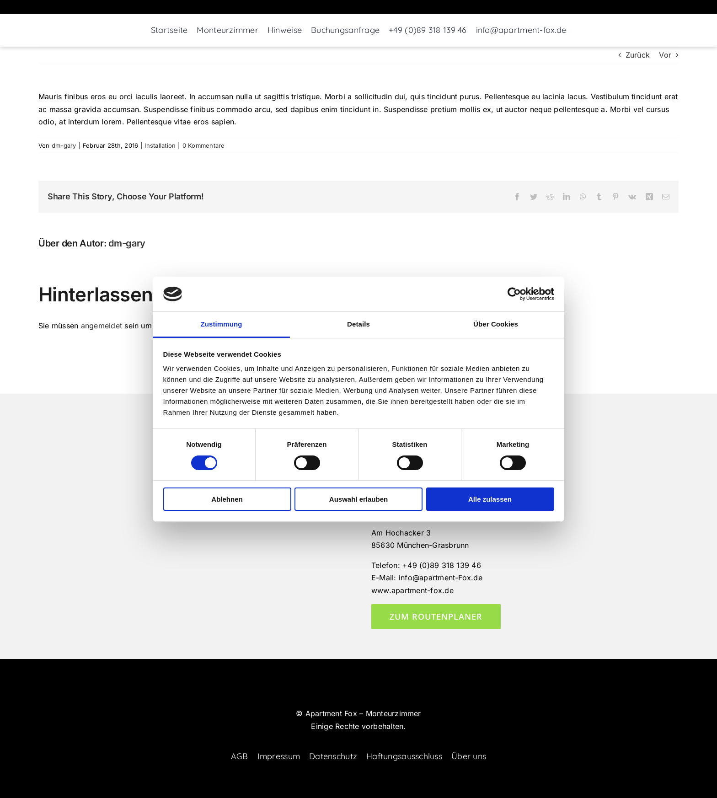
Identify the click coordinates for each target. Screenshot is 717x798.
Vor (665, 54)
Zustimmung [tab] (221, 324)
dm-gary (64, 145)
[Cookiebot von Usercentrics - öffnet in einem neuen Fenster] (514, 294)
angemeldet (101, 325)
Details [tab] (358, 324)
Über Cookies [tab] (495, 324)
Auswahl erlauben (358, 499)
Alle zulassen (490, 499)
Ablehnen (226, 499)
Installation (160, 145)
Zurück (638, 54)
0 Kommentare (203, 145)
